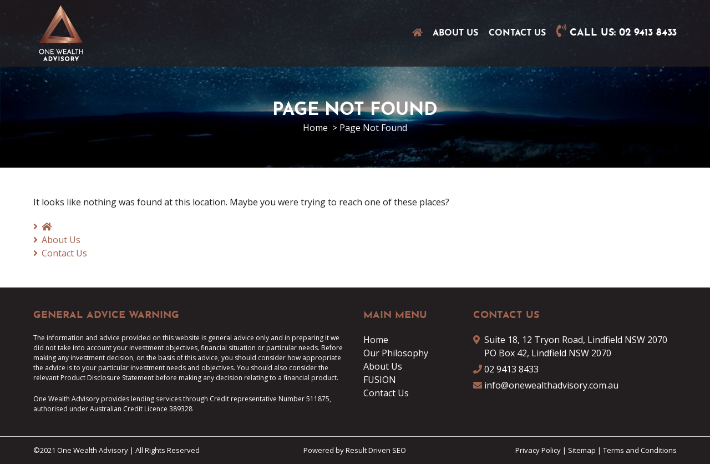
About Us (455, 33)
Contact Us (517, 33)
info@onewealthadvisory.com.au (551, 385)
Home (375, 340)
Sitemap (582, 450)
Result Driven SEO (376, 450)
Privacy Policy (538, 450)
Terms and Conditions (640, 450)
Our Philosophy (395, 353)
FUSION (379, 380)
